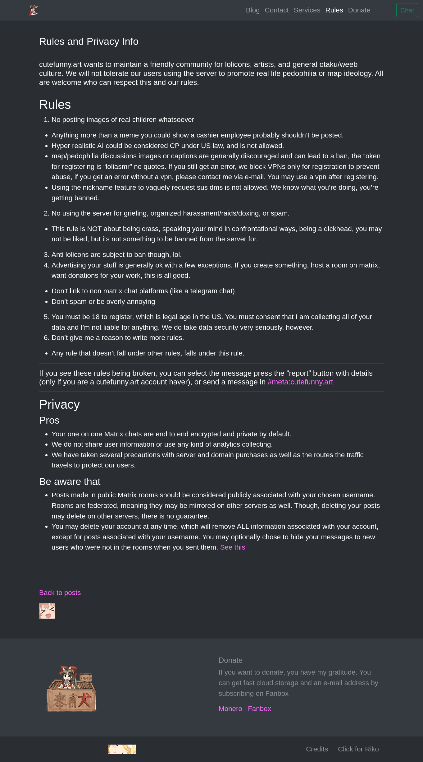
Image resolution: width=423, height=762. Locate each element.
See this (232, 547)
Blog (253, 10)
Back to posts (60, 593)
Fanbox (259, 709)
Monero (230, 709)
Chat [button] (407, 10)
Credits (317, 749)
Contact (277, 10)
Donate (359, 10)
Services (307, 10)
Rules (334, 10)
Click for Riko (358, 749)
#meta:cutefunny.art (300, 382)
